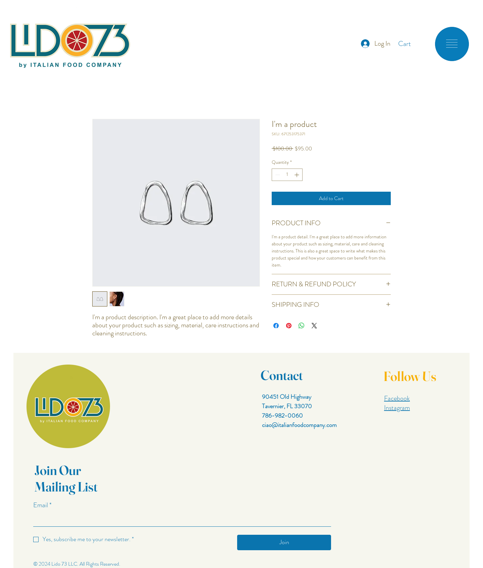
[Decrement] (277, 175)
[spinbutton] (287, 175)
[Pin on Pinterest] (289, 326)
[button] (410, 44)
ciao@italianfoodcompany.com (299, 425)
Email (42, 505)
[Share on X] (314, 326)
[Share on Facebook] (276, 326)
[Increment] (297, 175)
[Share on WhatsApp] (302, 326)
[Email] (180, 519)
